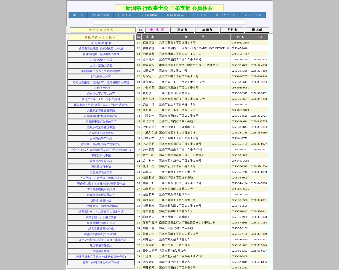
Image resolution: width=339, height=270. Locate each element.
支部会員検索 (149, 15)
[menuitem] (78, 15)
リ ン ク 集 (199, 15)
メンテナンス (252, 15)
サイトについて (225, 15)
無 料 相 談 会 (175, 15)
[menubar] (167, 15)
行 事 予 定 (125, 15)
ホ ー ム (78, 15)
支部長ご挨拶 (100, 15)
